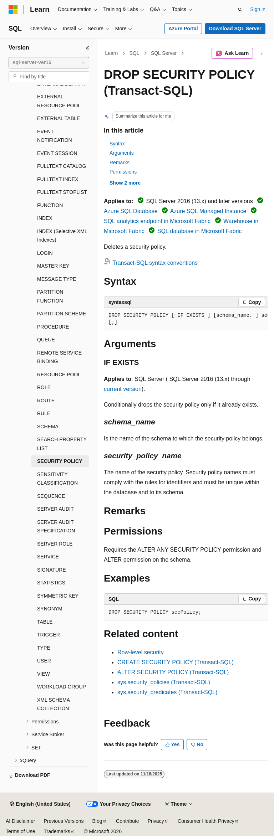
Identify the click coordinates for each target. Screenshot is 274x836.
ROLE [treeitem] (44, 387)
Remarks (120, 162)
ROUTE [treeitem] (46, 400)
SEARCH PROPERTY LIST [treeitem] (62, 444)
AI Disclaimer (20, 821)
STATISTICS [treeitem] (51, 582)
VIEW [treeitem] (43, 674)
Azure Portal (183, 28)
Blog (97, 821)
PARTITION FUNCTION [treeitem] (50, 296)
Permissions (123, 172)
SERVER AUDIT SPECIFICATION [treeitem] (56, 526)
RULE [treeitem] (43, 413)
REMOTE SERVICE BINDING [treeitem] (59, 357)
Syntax (117, 143)
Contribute (127, 821)
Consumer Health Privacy (206, 821)
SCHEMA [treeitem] (48, 426)
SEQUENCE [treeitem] (51, 496)
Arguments (122, 153)
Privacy (156, 821)
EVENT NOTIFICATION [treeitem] (54, 136)
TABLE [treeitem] (44, 622)
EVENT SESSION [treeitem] (57, 153)
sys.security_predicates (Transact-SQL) (167, 692)
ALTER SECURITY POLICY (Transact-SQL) (173, 672)
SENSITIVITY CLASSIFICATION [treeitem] (57, 478)
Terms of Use (20, 831)
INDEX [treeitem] (44, 218)
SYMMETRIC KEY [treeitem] (57, 596)
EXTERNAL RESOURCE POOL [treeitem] (59, 101)
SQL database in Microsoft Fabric (199, 231)
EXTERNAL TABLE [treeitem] (58, 118)
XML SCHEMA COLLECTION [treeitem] (53, 704)
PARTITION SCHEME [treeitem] (61, 313)
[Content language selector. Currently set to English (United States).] (40, 804)
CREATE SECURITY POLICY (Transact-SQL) (175, 662)
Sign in (257, 9)
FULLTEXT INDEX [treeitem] (57, 179)
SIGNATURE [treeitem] (51, 570)
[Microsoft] (13, 9)
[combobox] (49, 62)
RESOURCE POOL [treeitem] (59, 374)
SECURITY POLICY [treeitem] (59, 461)
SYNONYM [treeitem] (49, 608)
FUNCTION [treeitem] (50, 205)
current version (123, 389)
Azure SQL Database (131, 211)
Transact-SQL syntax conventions (155, 263)
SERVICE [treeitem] (48, 556)
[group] (186, 319)
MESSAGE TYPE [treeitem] (56, 279)
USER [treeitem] (44, 661)
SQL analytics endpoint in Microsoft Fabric (157, 221)
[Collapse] (87, 47)
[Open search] (240, 9)
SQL (134, 53)
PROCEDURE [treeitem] (53, 327)
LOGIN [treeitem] (45, 253)
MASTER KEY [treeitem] (53, 266)
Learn (111, 53)
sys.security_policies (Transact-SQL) (163, 682)
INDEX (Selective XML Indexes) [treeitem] (62, 235)
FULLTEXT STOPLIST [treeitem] (62, 192)
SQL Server (164, 53)
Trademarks (57, 831)
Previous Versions (63, 821)
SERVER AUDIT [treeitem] (55, 509)
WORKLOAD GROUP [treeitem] (61, 687)
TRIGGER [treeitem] (48, 635)
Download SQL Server (235, 28)
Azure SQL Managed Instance (208, 211)
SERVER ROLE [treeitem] (54, 544)
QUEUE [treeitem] (46, 339)
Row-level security (140, 652)
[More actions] (262, 53)
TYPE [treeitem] (43, 648)
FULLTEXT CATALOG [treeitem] (61, 166)
